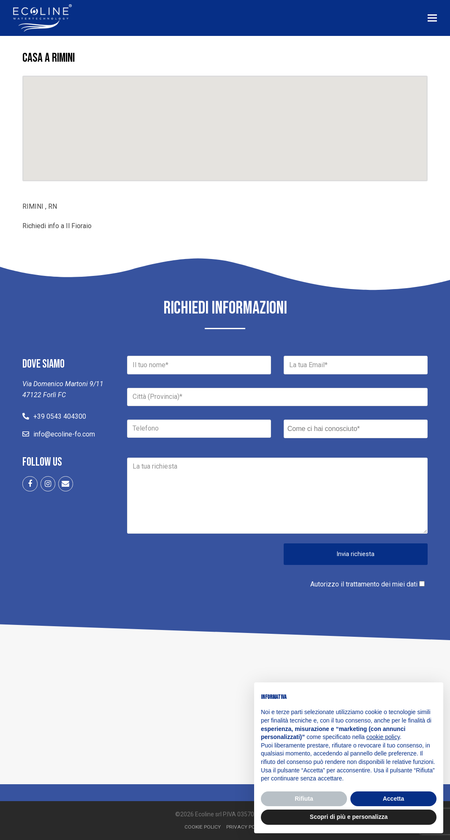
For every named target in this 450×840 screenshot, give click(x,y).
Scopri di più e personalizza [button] (349, 816)
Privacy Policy (246, 827)
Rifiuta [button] (304, 798)
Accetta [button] (393, 798)
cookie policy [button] (383, 737)
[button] (432, 18)
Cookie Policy (202, 827)
